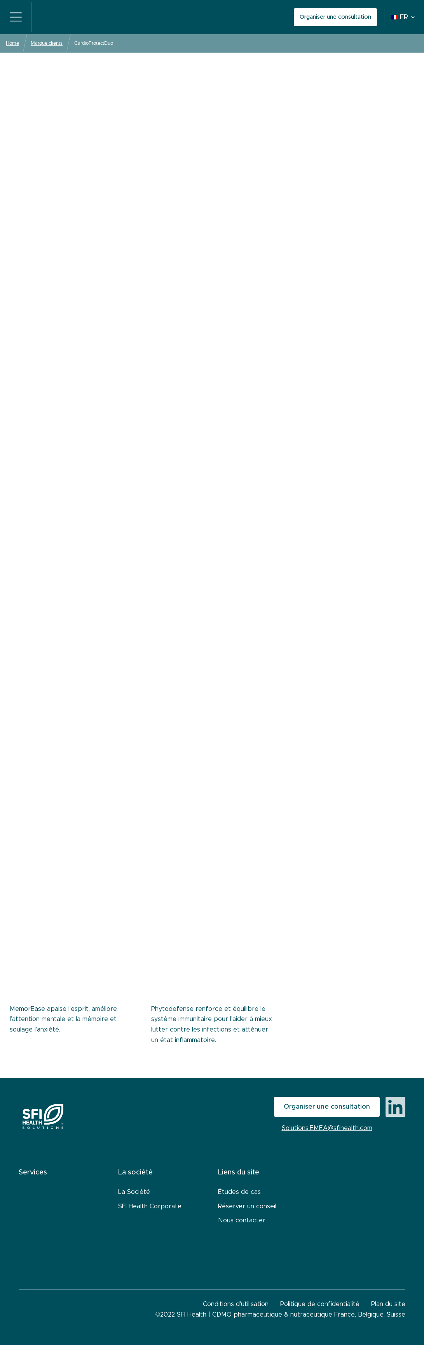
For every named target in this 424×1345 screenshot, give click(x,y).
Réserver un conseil (247, 1206)
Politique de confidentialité (319, 1304)
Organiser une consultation (335, 17)
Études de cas (239, 1192)
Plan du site (388, 1304)
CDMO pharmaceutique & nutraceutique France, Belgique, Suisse (308, 1315)
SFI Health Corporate (149, 1206)
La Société (134, 1192)
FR (399, 17)
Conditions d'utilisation (236, 1304)
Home (12, 43)
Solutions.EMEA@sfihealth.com (327, 1128)
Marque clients (47, 43)
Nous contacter (241, 1220)
